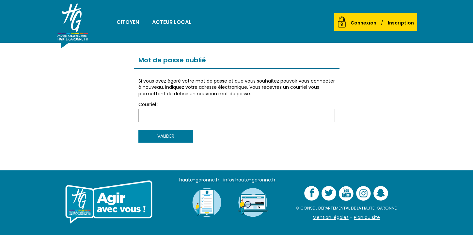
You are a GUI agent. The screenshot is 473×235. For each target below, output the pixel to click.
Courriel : (148, 104)
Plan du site (367, 217)
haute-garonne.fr (199, 180)
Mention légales (331, 217)
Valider (165, 136)
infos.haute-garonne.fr (249, 180)
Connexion (363, 23)
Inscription (401, 23)
